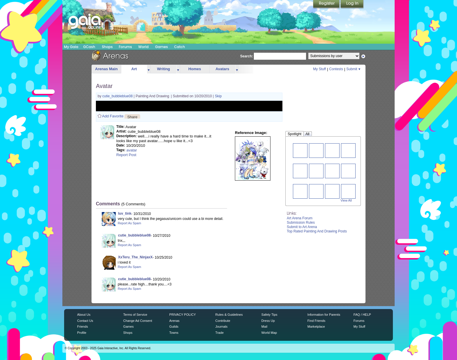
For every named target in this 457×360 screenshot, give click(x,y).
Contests (336, 69)
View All (346, 200)
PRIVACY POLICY (182, 314)
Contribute (222, 320)
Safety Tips (269, 314)
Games (161, 46)
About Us (83, 314)
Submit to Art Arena (302, 227)
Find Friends (316, 320)
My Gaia (71, 46)
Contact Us (85, 320)
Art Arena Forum (299, 218)
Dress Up (268, 320)
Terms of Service (135, 314)
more (148, 69)
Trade (219, 332)
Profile (81, 332)
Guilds (173, 326)
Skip (218, 96)
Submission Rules (301, 222)
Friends (82, 326)
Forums (125, 46)
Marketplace (316, 326)
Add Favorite (113, 116)
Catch (179, 46)
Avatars (222, 69)
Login (352, 4)
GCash (89, 46)
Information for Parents (323, 314)
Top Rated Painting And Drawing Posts (317, 231)
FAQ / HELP (362, 314)
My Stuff (319, 69)
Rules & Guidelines (229, 314)
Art (134, 69)
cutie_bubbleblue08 (117, 96)
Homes (194, 69)
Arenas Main (106, 69)
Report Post (126, 155)
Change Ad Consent (137, 320)
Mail (264, 326)
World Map (269, 332)
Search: (246, 56)
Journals (221, 326)
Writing (163, 69)
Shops (107, 46)
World (143, 46)
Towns (173, 332)
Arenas (174, 320)
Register (326, 4)
